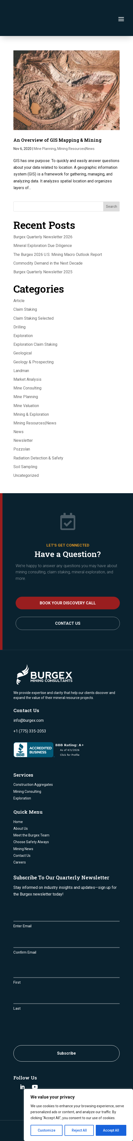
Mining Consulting (27, 774)
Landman (21, 353)
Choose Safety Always (31, 824)
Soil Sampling (25, 449)
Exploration (23, 318)
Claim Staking (25, 291)
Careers (19, 845)
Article (19, 283)
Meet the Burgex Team (31, 818)
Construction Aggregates (33, 767)
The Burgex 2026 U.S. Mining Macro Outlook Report (57, 236)
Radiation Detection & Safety (38, 440)
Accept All (111, 1130)
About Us (20, 811)
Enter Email (22, 908)
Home (18, 804)
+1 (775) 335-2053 (29, 713)
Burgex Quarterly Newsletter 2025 (42, 254)
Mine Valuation (26, 387)
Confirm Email (24, 935)
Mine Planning (45, 131)
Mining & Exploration (31, 396)
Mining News (23, 831)
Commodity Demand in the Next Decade (48, 245)
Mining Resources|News (76, 131)
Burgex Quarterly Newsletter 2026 (42, 219)
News (18, 414)
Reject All (79, 1130)
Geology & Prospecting (33, 344)
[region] (78, 1115)
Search (111, 189)
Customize (46, 1130)
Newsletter (23, 422)
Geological (22, 335)
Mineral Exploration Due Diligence (42, 228)
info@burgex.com (28, 702)
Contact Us (67, 605)
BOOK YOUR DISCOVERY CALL (68, 585)
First (17, 965)
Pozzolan (21, 431)
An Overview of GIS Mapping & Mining (57, 122)
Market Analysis (27, 361)
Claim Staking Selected (33, 300)
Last (17, 991)
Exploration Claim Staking (35, 326)
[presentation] (51, 1010)
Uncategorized (26, 457)
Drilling (19, 309)
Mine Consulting (27, 370)
